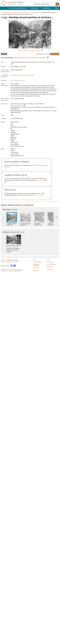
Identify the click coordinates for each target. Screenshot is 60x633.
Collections (35, 8)
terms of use (39, 180)
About (57, 8)
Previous (3, 217)
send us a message (39, 195)
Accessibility (50, 266)
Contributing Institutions (17, 8)
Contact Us (50, 269)
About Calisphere (37, 262)
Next (56, 217)
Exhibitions (47, 8)
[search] (57, 4)
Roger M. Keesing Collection (33, 12)
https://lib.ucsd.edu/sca (17, 105)
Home (34, 259)
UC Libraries (19, 269)
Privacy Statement (51, 264)
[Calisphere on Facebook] (15, 265)
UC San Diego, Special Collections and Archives (13, 12)
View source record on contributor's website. (30, 57)
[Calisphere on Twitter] (12, 265)
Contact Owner (54, 54)
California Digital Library (15, 271)
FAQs (48, 259)
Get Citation (4, 54)
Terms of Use (50, 262)
